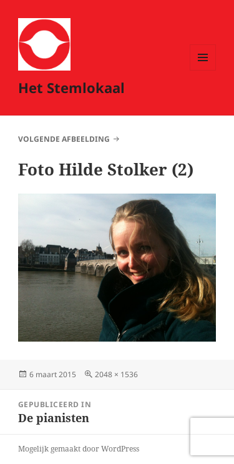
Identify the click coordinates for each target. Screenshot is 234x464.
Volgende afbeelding (64, 139)
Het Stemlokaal (71, 87)
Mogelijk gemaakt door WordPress (78, 448)
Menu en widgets (203, 70)
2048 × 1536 (116, 374)
